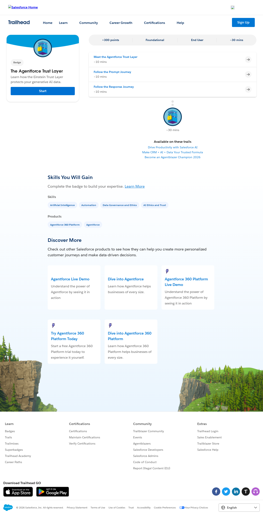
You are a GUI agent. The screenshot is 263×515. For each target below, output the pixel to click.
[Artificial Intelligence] (63, 205)
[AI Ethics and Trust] (155, 205)
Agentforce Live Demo (70, 279)
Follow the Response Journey (114, 87)
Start (42, 91)
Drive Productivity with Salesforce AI (172, 147)
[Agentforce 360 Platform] (65, 224)
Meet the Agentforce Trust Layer (115, 57)
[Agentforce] (93, 224)
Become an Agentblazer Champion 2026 (173, 157)
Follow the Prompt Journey (112, 72)
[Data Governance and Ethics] (120, 205)
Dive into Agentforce (126, 279)
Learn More (135, 186)
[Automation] (89, 205)
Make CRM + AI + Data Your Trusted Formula (172, 152)
